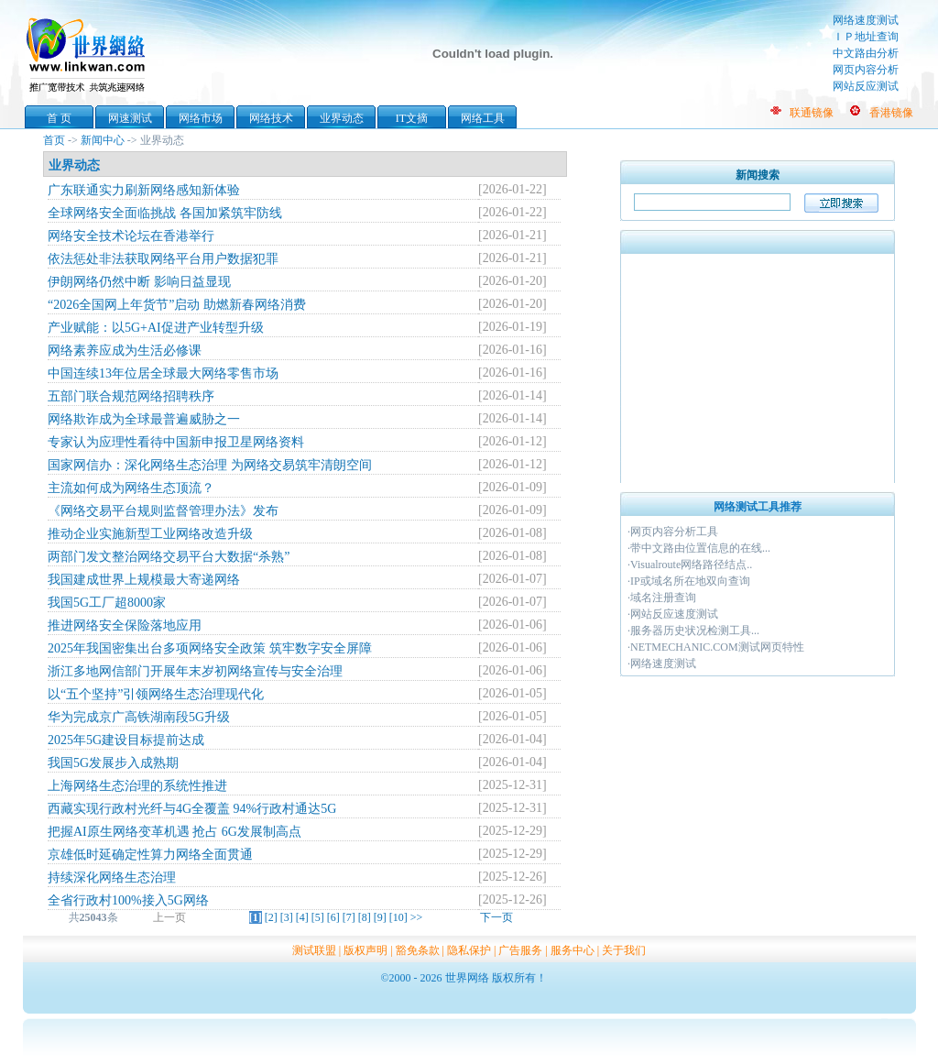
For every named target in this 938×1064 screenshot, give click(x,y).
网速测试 (130, 118)
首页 (54, 140)
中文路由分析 (866, 53)
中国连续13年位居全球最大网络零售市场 (163, 373)
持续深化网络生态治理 (112, 877)
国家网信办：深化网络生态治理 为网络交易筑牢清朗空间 (210, 465)
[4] (302, 917)
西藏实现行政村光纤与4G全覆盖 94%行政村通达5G (192, 809)
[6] (333, 917)
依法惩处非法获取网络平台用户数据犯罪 (163, 259)
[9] (380, 917)
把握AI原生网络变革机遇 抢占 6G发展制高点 (174, 832)
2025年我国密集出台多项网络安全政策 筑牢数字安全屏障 (210, 648)
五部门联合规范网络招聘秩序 (131, 396)
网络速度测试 (866, 20)
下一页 (496, 917)
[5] (317, 917)
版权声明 (365, 950)
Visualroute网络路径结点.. (691, 564)
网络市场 (201, 118)
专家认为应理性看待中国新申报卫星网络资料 (176, 442)
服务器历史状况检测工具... (694, 630)
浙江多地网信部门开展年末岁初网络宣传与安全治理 (195, 671)
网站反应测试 (866, 86)
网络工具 (483, 118)
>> (416, 917)
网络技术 (271, 118)
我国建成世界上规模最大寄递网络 (144, 580)
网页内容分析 (866, 69)
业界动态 (342, 118)
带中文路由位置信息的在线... (700, 548)
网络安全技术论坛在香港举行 (131, 236)
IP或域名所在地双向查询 (690, 581)
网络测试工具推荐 (758, 506)
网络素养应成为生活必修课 (125, 350)
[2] (271, 917)
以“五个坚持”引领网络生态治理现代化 (156, 694)
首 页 (59, 118)
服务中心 (572, 950)
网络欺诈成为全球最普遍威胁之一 (144, 419)
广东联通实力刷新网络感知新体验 (144, 190)
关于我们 (624, 950)
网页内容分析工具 (674, 531)
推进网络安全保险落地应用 (125, 625)
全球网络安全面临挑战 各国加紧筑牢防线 (165, 213)
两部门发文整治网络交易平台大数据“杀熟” (168, 557)
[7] (349, 917)
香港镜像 (891, 112)
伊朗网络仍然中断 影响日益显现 (139, 282)
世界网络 (89, 53)
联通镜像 (812, 112)
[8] (364, 917)
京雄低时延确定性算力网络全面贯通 (150, 854)
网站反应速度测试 (674, 614)
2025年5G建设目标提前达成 (126, 740)
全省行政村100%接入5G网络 (128, 900)
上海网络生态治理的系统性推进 (137, 786)
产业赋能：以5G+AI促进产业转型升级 (156, 328)
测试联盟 (314, 950)
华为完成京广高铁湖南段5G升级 (139, 717)
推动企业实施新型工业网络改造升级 (150, 534)
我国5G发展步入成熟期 (113, 763)
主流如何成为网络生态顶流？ (131, 488)
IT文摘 (412, 118)
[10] (398, 917)
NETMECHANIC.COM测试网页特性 (717, 647)
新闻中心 (103, 140)
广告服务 (520, 950)
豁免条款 (418, 950)
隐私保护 (469, 950)
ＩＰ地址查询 (866, 36)
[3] (286, 917)
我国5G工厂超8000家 (107, 602)
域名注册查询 (663, 597)
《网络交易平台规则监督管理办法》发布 (163, 511)
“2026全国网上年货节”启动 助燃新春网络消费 (177, 305)
